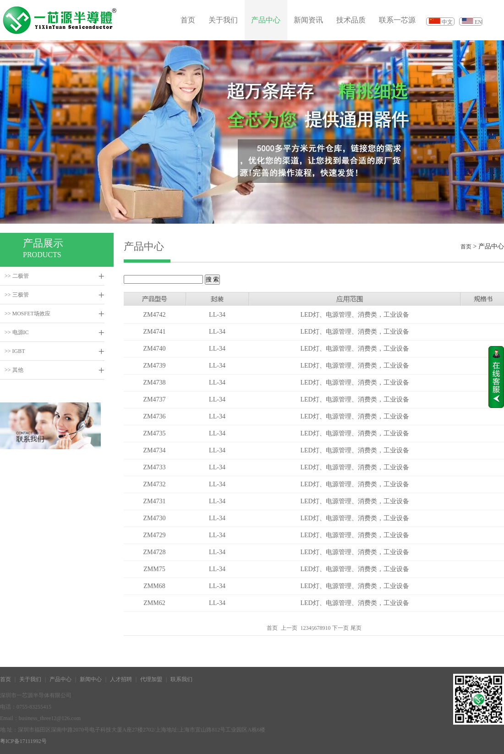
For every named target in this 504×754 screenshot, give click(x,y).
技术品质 (351, 20)
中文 (447, 22)
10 (328, 628)
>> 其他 (14, 370)
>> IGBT (15, 351)
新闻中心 (91, 679)
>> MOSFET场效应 (27, 313)
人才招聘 (121, 679)
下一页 (340, 628)
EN (478, 22)
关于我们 (223, 20)
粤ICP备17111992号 (23, 741)
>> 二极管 (17, 276)
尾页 (356, 628)
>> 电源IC (17, 332)
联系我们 (181, 679)
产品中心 (265, 20)
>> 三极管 (17, 295)
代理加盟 (151, 679)
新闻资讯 (308, 20)
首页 (188, 20)
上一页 (289, 628)
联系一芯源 (397, 20)
